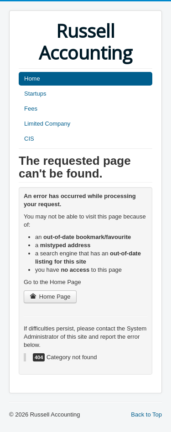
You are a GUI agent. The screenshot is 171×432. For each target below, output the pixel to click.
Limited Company (47, 123)
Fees (30, 108)
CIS (29, 138)
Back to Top (146, 414)
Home (32, 78)
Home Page (50, 296)
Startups (35, 93)
